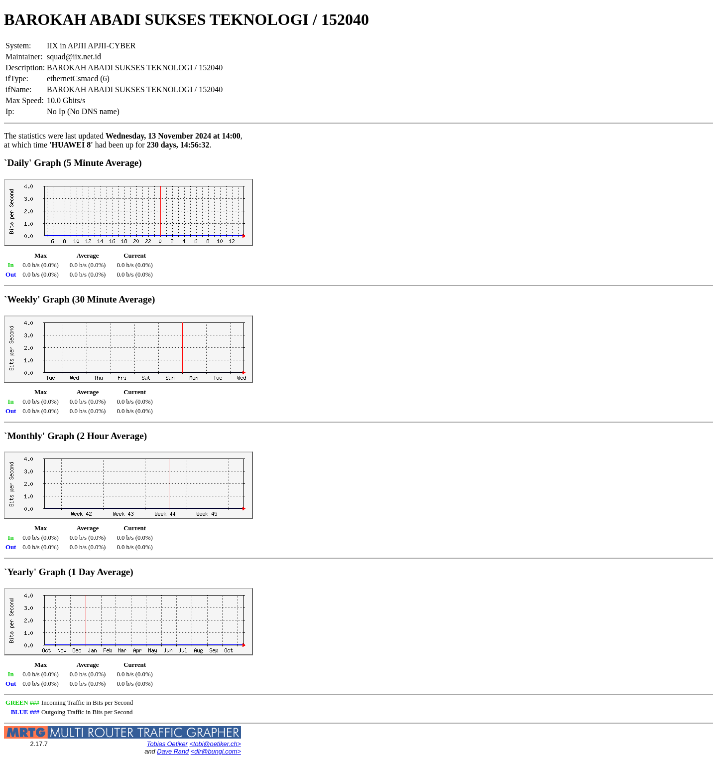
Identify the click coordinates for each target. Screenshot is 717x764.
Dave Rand (173, 751)
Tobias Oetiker (167, 744)
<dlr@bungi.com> (216, 751)
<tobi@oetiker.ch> (215, 744)
